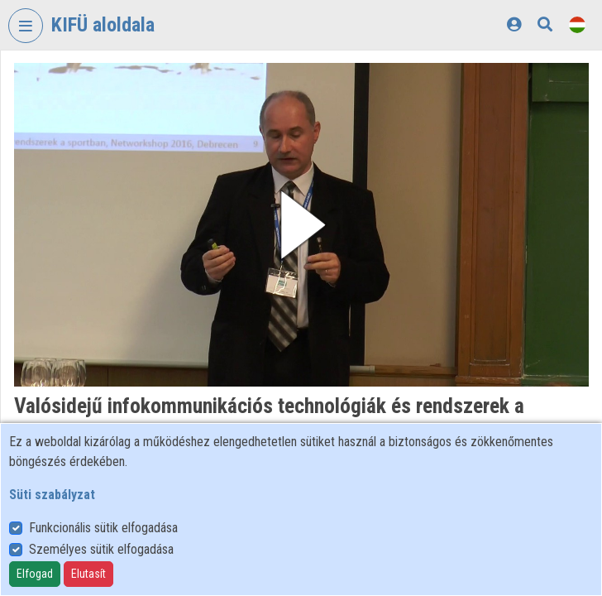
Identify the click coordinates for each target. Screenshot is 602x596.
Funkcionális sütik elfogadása (103, 528)
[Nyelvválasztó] (577, 24)
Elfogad (35, 573)
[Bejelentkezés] (514, 24)
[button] (301, 225)
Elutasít (88, 573)
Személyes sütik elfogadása (101, 549)
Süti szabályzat (52, 494)
